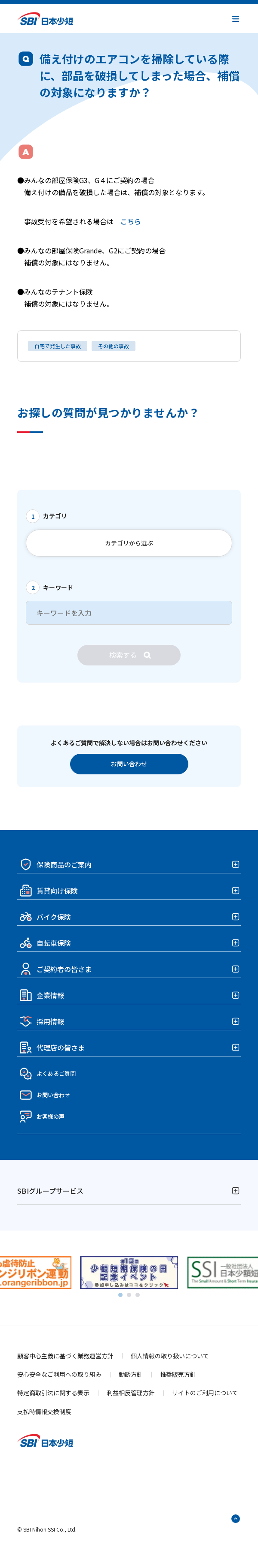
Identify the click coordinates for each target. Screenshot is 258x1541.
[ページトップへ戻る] (235, 1519)
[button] (235, 19)
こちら (130, 221)
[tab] (120, 1295)
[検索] (129, 655)
